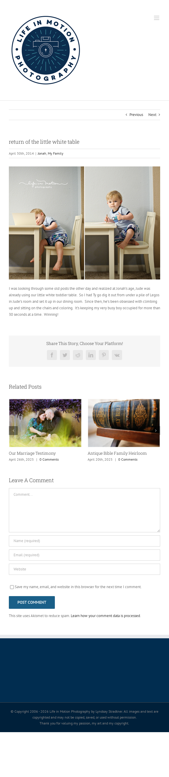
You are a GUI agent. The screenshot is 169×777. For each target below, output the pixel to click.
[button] (13, 430)
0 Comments (49, 459)
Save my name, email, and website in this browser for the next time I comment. (78, 586)
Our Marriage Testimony (32, 453)
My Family (55, 153)
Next (152, 114)
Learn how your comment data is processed (105, 615)
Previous (136, 114)
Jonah (42, 153)
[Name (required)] (84, 541)
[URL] (84, 569)
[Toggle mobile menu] (157, 18)
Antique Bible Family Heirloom (117, 453)
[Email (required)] (84, 555)
